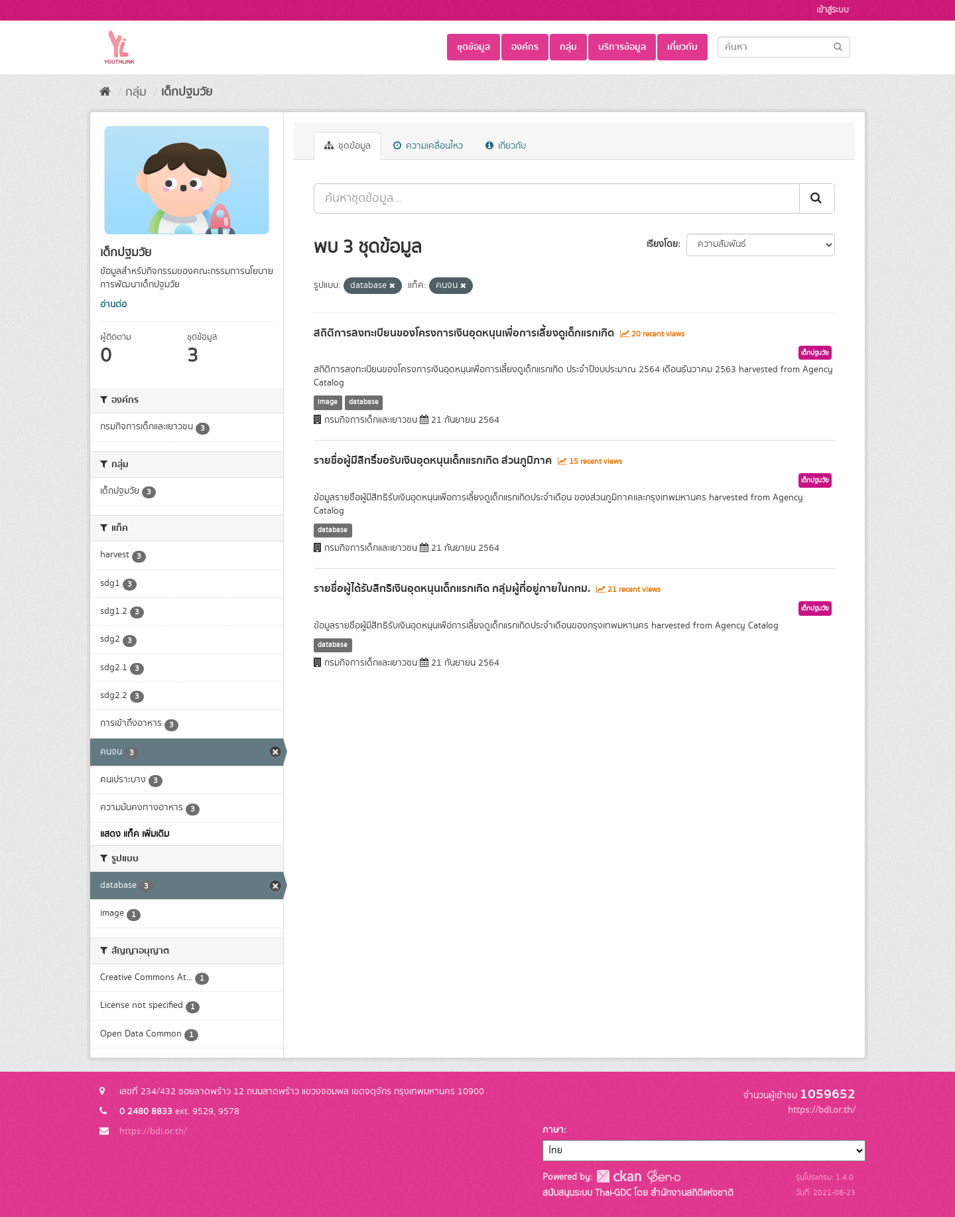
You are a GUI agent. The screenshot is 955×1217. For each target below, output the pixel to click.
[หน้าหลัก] (105, 92)
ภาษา (553, 1130)
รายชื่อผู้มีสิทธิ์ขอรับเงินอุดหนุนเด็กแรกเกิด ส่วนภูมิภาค (433, 460)
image (328, 402)
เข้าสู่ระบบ (832, 10)
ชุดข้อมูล (473, 47)
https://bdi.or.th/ (153, 1131)
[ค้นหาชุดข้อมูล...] (557, 198)
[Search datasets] (784, 47)
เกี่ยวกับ (682, 47)
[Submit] (838, 46)
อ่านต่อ (113, 304)
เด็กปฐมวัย (186, 92)
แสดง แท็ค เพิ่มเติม (134, 834)
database (364, 402)
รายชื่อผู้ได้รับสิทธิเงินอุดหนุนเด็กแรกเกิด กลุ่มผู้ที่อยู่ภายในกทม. (452, 588)
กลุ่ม (568, 47)
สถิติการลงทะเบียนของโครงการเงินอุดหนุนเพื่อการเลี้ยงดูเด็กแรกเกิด (464, 333)
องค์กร (525, 47)
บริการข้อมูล (622, 47)
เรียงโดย (662, 244)
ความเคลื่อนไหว (428, 146)
